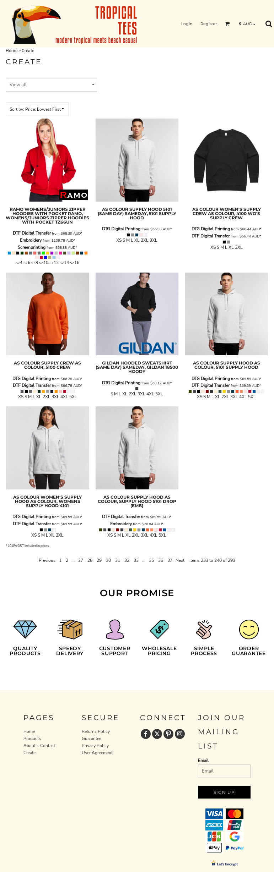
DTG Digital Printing (121, 229)
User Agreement (97, 753)
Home (11, 50)
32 (126, 560)
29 (99, 560)
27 (80, 560)
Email (203, 760)
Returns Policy (96, 731)
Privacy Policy (95, 745)
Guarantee (91, 738)
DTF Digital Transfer (32, 233)
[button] (227, 23)
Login (186, 23)
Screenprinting (31, 247)
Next (180, 560)
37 (169, 560)
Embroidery (31, 240)
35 (151, 560)
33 (136, 560)
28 (89, 560)
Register (208, 23)
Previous (47, 560)
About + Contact (39, 745)
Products (32, 738)
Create (29, 753)
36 (160, 560)
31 (117, 560)
